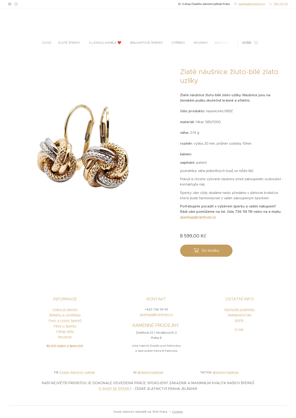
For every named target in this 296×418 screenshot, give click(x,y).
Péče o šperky (65, 326)
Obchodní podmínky (239, 309)
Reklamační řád (239, 315)
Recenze (65, 337)
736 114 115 (281, 4)
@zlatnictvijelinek (150, 372)
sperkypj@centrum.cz (251, 4)
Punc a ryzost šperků (65, 320)
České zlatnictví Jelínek (77, 372)
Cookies (177, 411)
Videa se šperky (65, 309)
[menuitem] (48, 43)
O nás (238, 329)
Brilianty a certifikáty (65, 315)
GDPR (239, 320)
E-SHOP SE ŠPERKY (115, 389)
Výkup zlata (65, 331)
